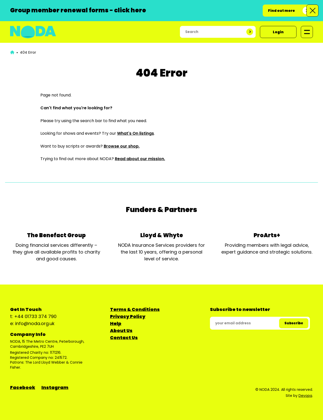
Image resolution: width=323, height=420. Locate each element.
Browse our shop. (122, 146)
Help (115, 323)
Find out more (281, 10)
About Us (121, 330)
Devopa (305, 395)
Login (278, 31)
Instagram (54, 387)
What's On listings (135, 133)
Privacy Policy (127, 316)
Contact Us (124, 337)
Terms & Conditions (135, 309)
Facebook (22, 387)
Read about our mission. (140, 159)
